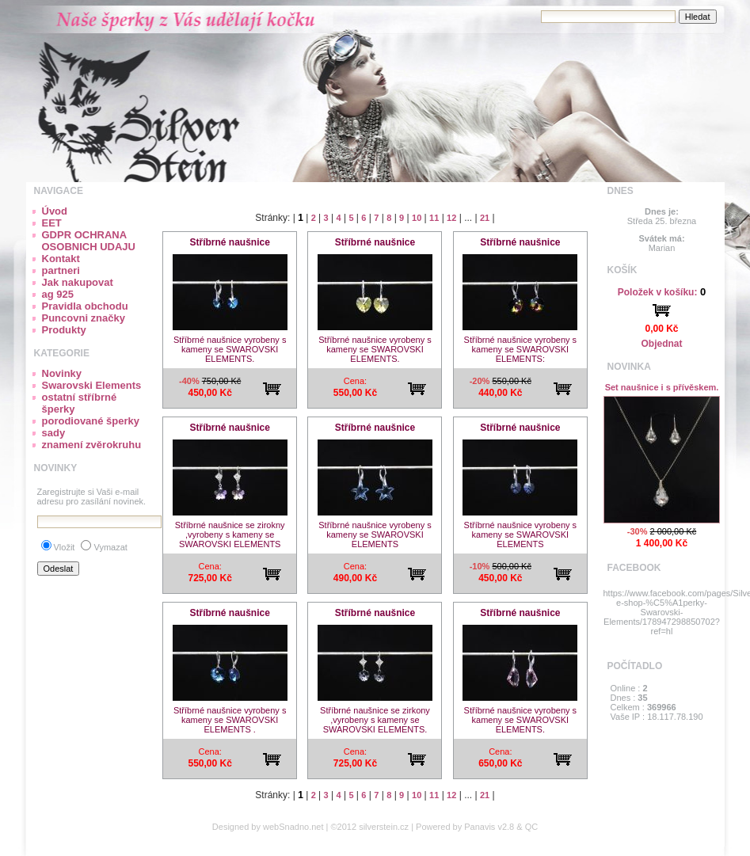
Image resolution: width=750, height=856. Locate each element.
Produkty (64, 330)
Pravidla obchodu (85, 306)
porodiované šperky (91, 421)
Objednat (661, 343)
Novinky (62, 373)
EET (52, 223)
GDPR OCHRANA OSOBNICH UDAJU (88, 241)
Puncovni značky (83, 318)
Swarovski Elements (92, 385)
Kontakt (61, 258)
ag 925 (58, 294)
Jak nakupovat (77, 282)
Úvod (55, 211)
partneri (61, 270)
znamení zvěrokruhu (92, 445)
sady (54, 433)
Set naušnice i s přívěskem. (662, 387)
